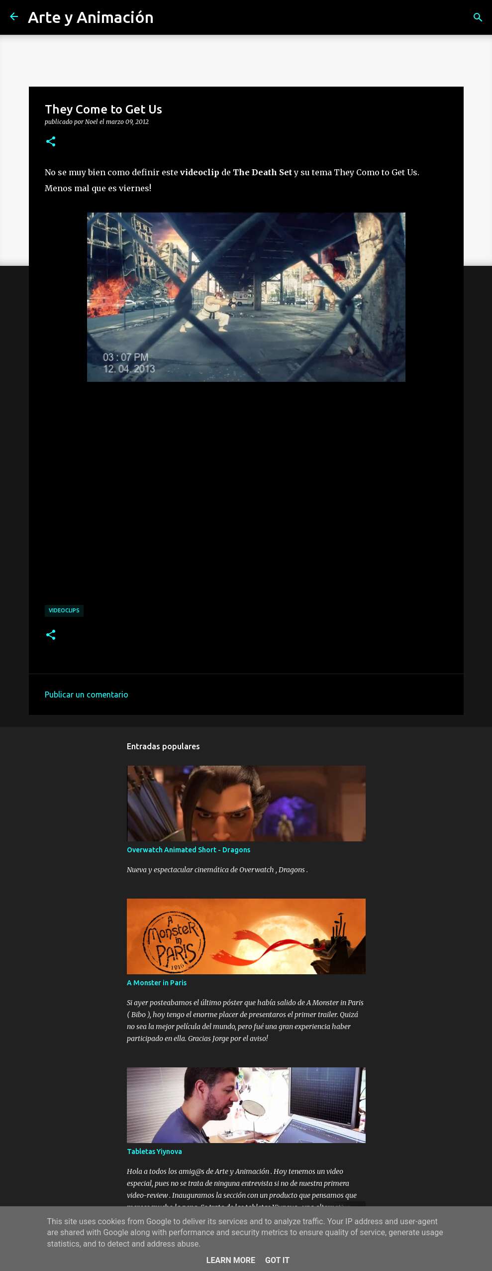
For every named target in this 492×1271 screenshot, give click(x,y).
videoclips (64, 610)
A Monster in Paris (157, 983)
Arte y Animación (91, 17)
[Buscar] (478, 17)
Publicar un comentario (86, 694)
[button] (51, 141)
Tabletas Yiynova (154, 1151)
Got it (277, 1260)
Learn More (230, 1260)
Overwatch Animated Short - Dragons (188, 850)
